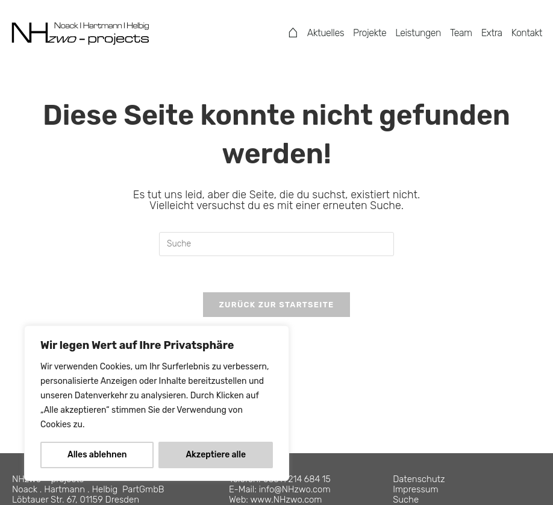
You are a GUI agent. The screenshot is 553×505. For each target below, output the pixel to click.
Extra (491, 33)
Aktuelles (325, 33)
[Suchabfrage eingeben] (276, 244)
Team (461, 33)
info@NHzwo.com (295, 489)
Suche (406, 499)
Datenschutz (419, 479)
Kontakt (526, 33)
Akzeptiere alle (216, 455)
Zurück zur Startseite (276, 304)
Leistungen (418, 33)
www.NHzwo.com (286, 499)
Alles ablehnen (97, 455)
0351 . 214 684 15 (297, 479)
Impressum (416, 489)
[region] (156, 403)
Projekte (369, 33)
